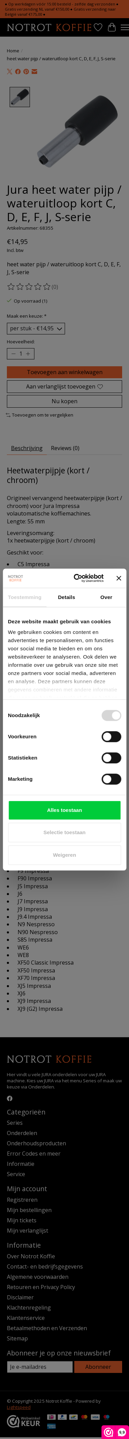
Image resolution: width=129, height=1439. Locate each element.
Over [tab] (106, 597)
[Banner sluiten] (118, 578)
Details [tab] (66, 597)
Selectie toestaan (64, 832)
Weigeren (64, 855)
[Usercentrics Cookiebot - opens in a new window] (77, 578)
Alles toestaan (64, 810)
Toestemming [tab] (25, 597)
